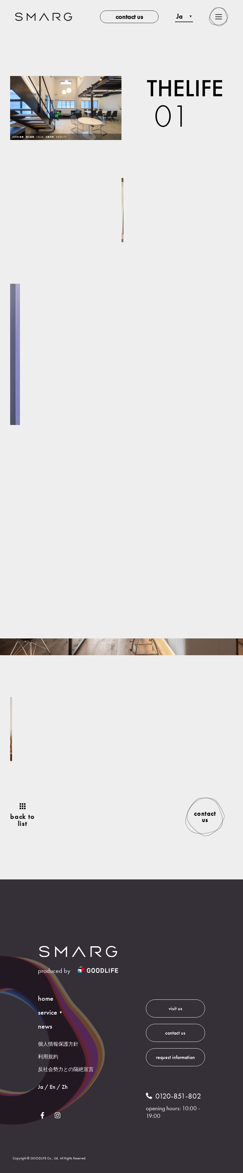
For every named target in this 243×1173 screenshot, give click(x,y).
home (45, 998)
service (47, 1012)
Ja (40, 1086)
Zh (65, 1086)
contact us (129, 16)
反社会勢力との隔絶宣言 (66, 1069)
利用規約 (48, 1056)
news (45, 1026)
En (52, 1086)
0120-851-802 (178, 1096)
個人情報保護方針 (58, 1044)
